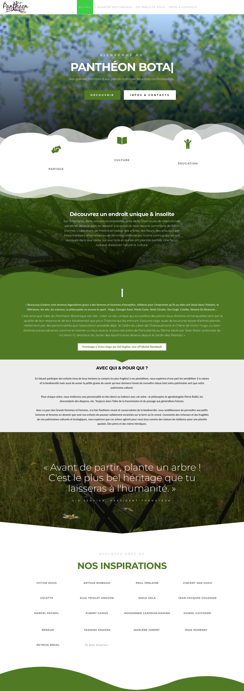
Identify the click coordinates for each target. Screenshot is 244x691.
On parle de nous (150, 7)
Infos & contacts (183, 7)
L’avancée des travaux (113, 7)
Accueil (85, 7)
